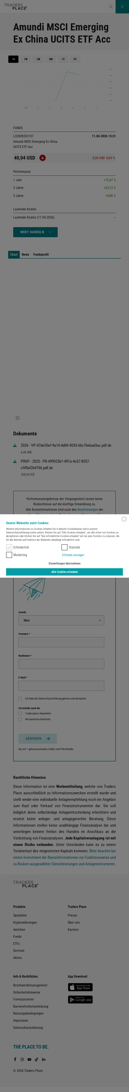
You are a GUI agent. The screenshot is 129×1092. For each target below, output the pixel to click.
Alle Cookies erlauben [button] (64, 571)
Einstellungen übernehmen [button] (65, 563)
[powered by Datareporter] (124, 522)
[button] (72, 555)
